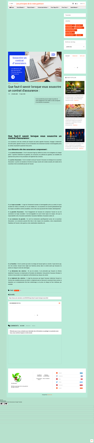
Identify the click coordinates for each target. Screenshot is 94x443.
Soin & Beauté (21, 7)
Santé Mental (74, 7)
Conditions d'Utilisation (39, 376)
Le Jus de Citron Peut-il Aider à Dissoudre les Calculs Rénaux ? (74, 90)
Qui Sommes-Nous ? (39, 379)
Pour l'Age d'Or (55, 7)
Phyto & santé (69, 25)
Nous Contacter (46, 378)
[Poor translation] (5, 404)
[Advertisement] (35, 31)
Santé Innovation (70, 35)
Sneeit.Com (49, 394)
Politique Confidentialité (46, 376)
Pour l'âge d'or (69, 32)
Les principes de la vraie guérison (30, 4)
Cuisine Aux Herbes (43, 7)
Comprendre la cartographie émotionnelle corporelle (74, 138)
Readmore (76, 100)
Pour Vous (65, 7)
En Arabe (79, 35)
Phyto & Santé (31, 7)
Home (12, 7)
